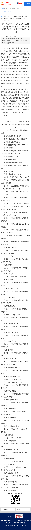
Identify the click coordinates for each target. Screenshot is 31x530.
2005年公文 (5, 20)
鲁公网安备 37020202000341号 (15, 523)
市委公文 (26, 18)
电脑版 (10, 516)
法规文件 (12, 18)
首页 (12, 16)
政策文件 (19, 18)
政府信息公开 (19, 16)
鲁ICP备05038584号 (6, 520)
